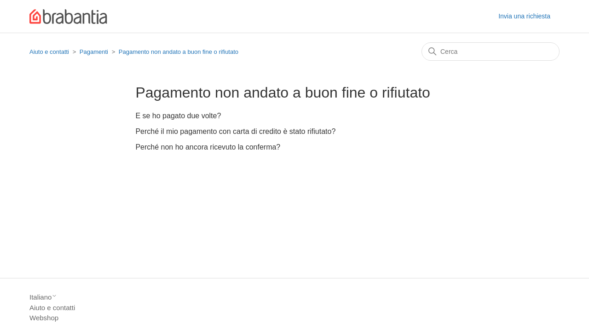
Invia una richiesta (524, 16)
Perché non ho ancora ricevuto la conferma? (207, 147)
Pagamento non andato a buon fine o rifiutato (178, 51)
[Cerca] (491, 51)
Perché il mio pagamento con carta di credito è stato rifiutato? (235, 131)
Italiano (43, 297)
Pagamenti (94, 51)
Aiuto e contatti (49, 51)
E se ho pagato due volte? (178, 116)
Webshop (43, 318)
